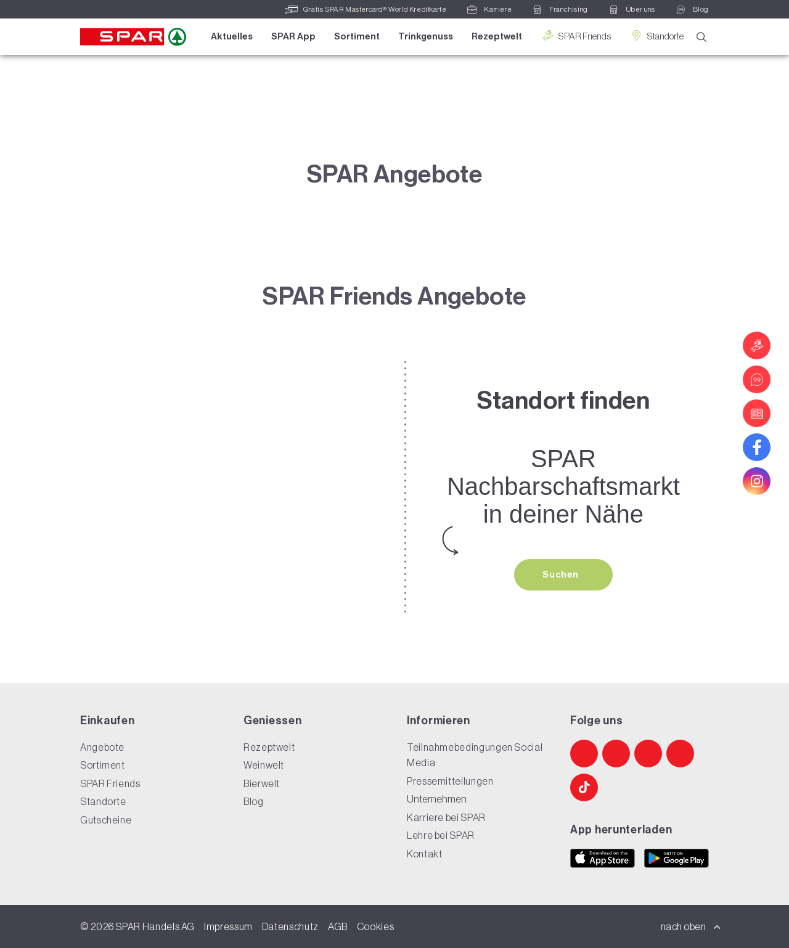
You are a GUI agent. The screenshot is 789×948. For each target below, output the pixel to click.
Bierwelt (261, 783)
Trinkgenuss (425, 36)
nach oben (691, 926)
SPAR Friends (576, 36)
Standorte (656, 36)
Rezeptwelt (497, 36)
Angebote (102, 747)
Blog (253, 801)
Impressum (228, 926)
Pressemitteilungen (450, 781)
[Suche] (701, 37)
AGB (338, 926)
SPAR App (293, 36)
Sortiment (357, 36)
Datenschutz (290, 926)
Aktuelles (232, 36)
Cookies (375, 926)
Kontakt (424, 853)
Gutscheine (105, 819)
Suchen (561, 574)
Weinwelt (263, 764)
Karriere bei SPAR (446, 817)
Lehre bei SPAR (441, 835)
